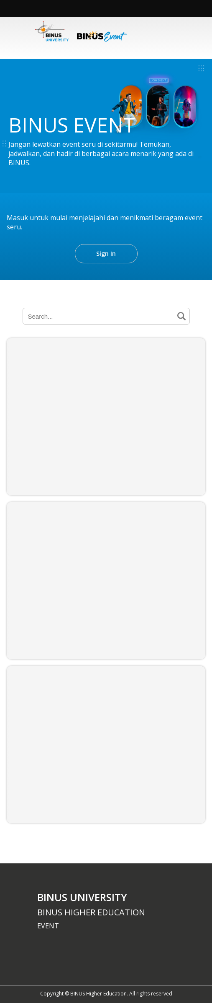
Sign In (106, 253)
